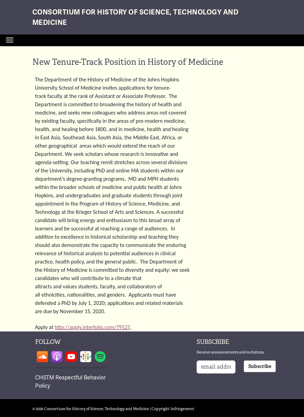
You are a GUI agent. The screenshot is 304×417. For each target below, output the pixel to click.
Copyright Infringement (173, 408)
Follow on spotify (100, 356)
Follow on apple (56, 356)
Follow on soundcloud (42, 356)
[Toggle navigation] (9, 40)
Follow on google (85, 356)
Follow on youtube (71, 356)
